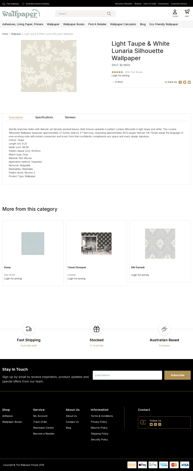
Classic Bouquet (77, 267)
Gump (7, 267)
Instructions (163, 4)
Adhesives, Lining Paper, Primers (22, 24)
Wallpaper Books (73, 24)
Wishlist (137, 4)
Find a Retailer (97, 24)
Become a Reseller (123, 4)
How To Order (150, 4)
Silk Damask (138, 267)
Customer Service (180, 4)
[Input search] (85, 13)
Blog (143, 24)
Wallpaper (53, 24)
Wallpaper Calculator (123, 24)
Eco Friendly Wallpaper (163, 24)
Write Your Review (133, 72)
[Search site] (109, 13)
